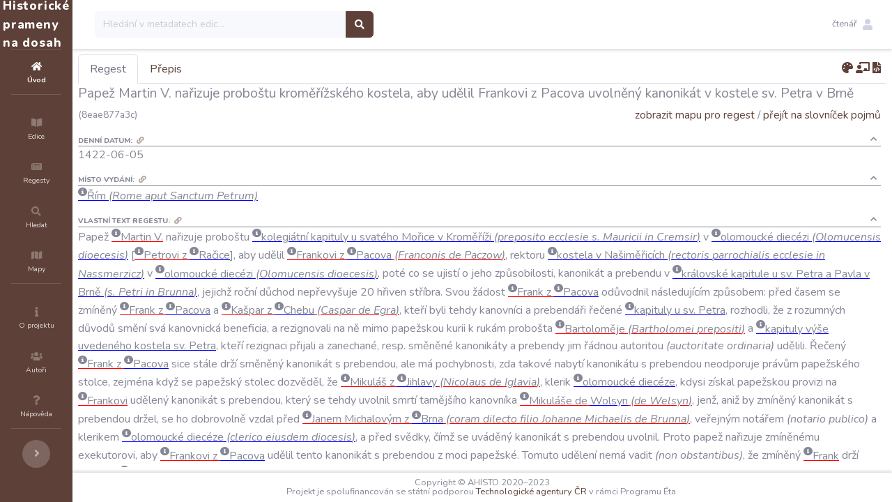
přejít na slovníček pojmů (822, 114)
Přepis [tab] (249, 69)
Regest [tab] (192, 69)
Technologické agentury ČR (573, 491)
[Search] (304, 24)
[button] (852, 24)
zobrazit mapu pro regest (695, 114)
